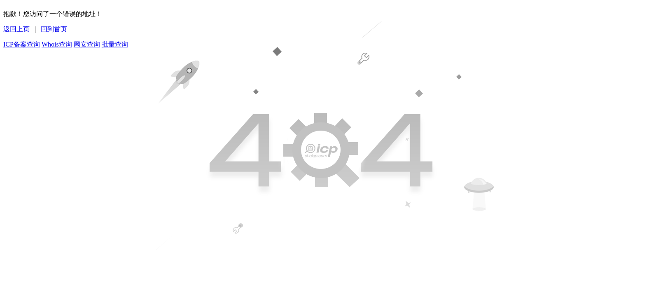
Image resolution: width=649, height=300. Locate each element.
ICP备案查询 (21, 44)
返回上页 (16, 29)
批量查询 (115, 44)
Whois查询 (57, 44)
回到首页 (54, 29)
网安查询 (87, 44)
